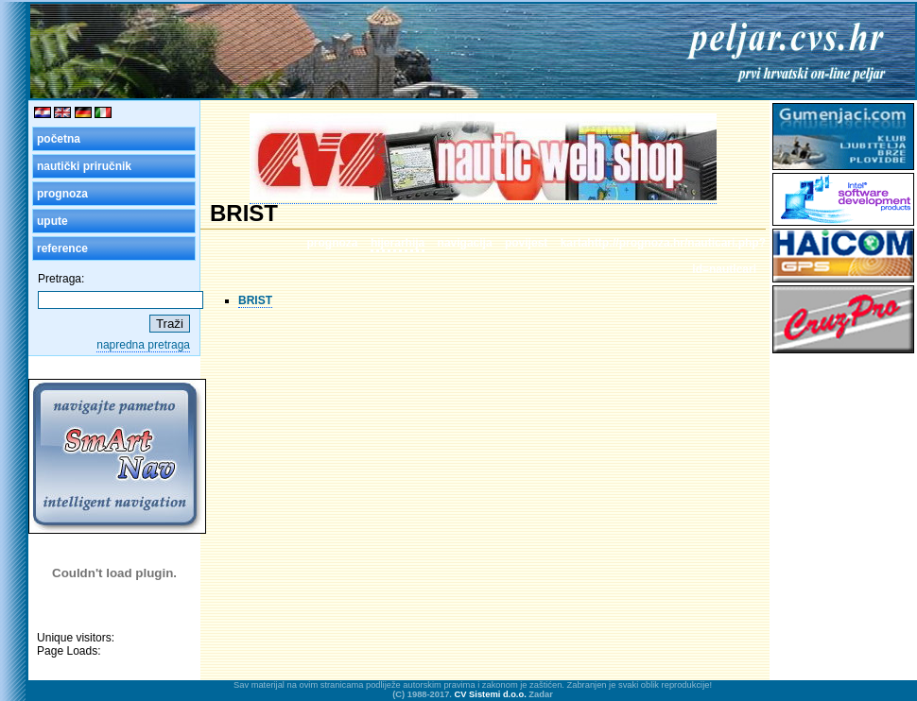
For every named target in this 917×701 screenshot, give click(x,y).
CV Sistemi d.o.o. (491, 694)
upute (52, 221)
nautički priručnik (84, 166)
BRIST (255, 300)
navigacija (465, 242)
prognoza (62, 193)
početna (58, 138)
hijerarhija (397, 242)
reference (62, 248)
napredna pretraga (143, 344)
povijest (526, 242)
